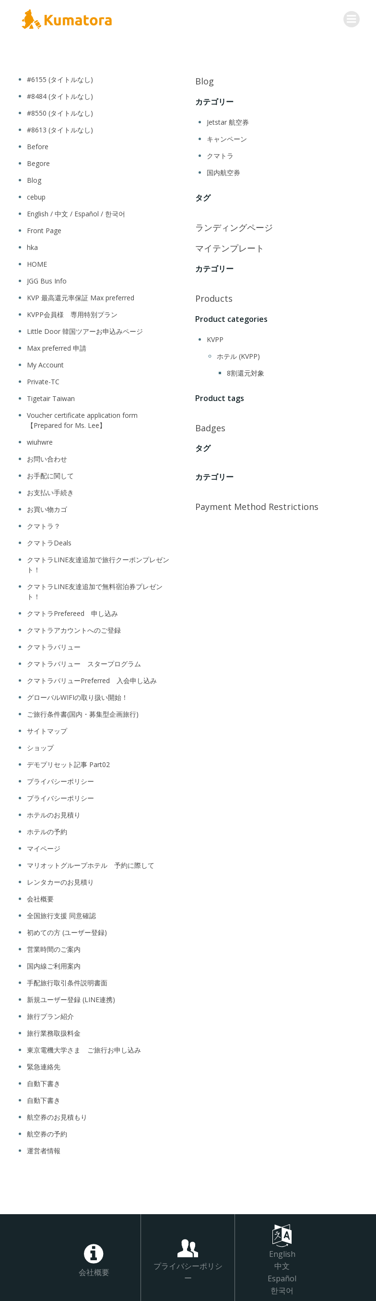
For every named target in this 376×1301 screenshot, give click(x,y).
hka (32, 245)
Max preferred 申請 (56, 346)
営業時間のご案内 (54, 947)
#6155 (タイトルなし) (60, 78)
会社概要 (40, 897)
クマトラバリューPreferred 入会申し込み (92, 679)
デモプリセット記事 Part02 (68, 763)
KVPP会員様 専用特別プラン (72, 313)
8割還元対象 (245, 371)
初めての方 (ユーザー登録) (67, 930)
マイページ (43, 847)
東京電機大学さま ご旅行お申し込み (84, 1048)
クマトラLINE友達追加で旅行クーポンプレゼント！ (98, 563)
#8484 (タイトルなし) (60, 94)
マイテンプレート (229, 246)
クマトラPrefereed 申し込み (72, 611)
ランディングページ (234, 226)
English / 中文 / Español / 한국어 (76, 212)
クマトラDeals (49, 541)
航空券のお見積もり (57, 1115)
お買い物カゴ (47, 507)
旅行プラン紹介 (50, 1014)
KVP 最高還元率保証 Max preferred (80, 296)
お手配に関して (50, 474)
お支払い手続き (50, 491)
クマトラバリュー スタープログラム (84, 662)
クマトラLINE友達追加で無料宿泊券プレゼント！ (95, 590)
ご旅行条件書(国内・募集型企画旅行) (86, 712)
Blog (34, 178)
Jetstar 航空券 (228, 120)
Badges (210, 426)
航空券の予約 (47, 1132)
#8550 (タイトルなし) (60, 111)
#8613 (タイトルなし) (60, 128)
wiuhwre (40, 440)
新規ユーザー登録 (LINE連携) (71, 998)
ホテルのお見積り (54, 813)
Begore (38, 161)
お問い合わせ (47, 457)
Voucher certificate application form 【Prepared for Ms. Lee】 (82, 418)
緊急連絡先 (43, 1065)
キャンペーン (227, 137)
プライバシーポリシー (60, 779)
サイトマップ (47, 729)
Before (37, 145)
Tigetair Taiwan (51, 397)
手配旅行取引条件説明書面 (67, 981)
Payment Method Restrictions (256, 505)
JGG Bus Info (47, 279)
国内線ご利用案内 (54, 964)
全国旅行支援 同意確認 (61, 914)
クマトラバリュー (54, 645)
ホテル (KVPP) (238, 354)
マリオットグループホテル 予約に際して (90, 863)
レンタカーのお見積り (60, 880)
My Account (45, 363)
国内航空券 (223, 171)
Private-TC (43, 380)
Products (214, 297)
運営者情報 (43, 1149)
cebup (36, 195)
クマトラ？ (43, 524)
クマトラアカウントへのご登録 (74, 628)
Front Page (44, 229)
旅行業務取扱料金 (54, 1031)
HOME (37, 262)
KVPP (215, 338)
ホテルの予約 (47, 830)
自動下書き (43, 1082)
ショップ (40, 746)
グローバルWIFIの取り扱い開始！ (77, 695)
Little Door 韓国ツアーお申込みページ (85, 329)
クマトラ (220, 154)
